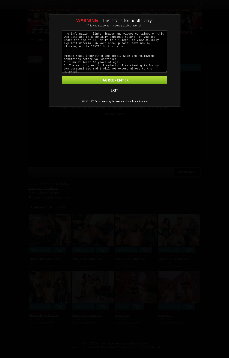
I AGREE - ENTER (130, 81)
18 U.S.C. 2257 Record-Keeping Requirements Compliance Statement (114, 93)
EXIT (75, 81)
